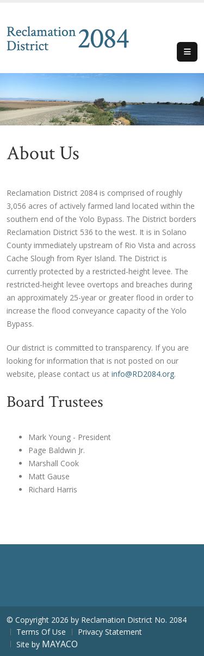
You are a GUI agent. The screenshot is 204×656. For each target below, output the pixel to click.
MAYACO (60, 644)
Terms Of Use (41, 632)
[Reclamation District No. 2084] (68, 37)
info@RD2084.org (143, 374)
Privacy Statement (110, 632)
